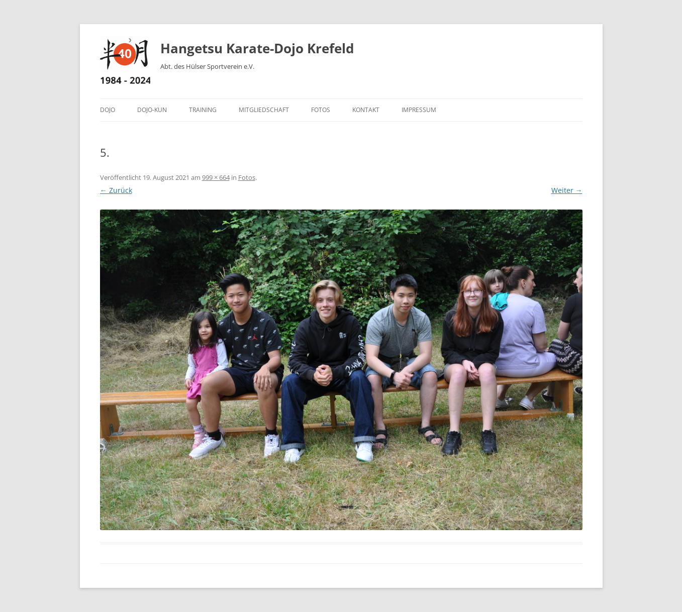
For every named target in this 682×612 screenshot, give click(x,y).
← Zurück (116, 190)
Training (203, 110)
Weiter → (566, 190)
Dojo (107, 110)
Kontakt (365, 110)
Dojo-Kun (152, 110)
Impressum (419, 110)
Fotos (320, 110)
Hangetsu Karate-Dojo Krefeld (257, 48)
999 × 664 (216, 177)
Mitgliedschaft (264, 110)
